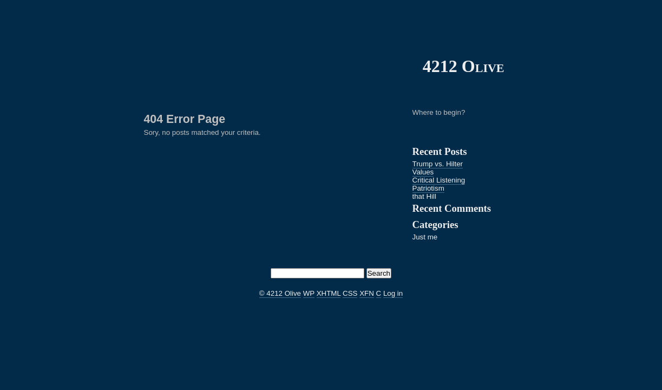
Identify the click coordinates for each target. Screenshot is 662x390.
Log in (393, 293)
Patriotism (428, 188)
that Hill (424, 196)
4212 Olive (463, 66)
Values (423, 172)
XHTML (329, 293)
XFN (366, 293)
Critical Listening (439, 180)
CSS (350, 293)
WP (308, 293)
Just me (425, 237)
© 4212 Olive (280, 293)
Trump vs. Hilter (437, 164)
